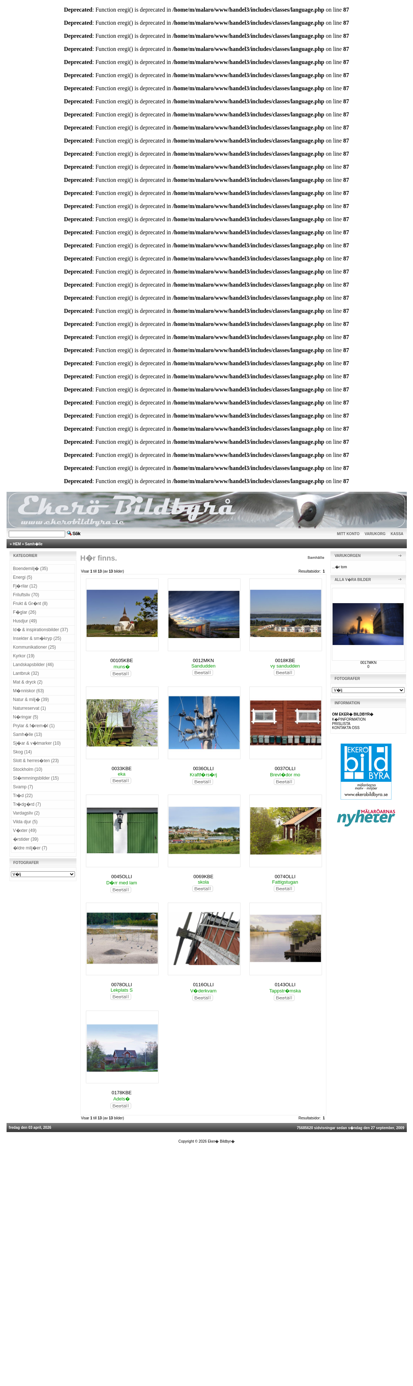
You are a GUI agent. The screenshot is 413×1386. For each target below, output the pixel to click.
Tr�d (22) (23, 795)
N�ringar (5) (25, 717)
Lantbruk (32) (26, 673)
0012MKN (203, 660)
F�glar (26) (24, 612)
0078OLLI (121, 984)
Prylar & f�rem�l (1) (34, 725)
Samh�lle (34, 544)
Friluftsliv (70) (26, 594)
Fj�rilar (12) (25, 586)
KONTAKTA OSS (346, 728)
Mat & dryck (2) (28, 682)
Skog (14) (22, 751)
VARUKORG (375, 534)
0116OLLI (203, 984)
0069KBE (203, 876)
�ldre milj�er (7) (30, 848)
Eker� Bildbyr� (221, 1141)
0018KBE (285, 660)
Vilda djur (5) (25, 821)
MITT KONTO (348, 534)
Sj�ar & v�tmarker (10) (37, 743)
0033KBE (122, 768)
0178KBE (122, 1092)
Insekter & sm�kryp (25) (37, 638)
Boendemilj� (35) (30, 568)
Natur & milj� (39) (31, 699)
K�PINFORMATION (349, 719)
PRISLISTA (341, 724)
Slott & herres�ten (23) (36, 760)
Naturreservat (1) (29, 708)
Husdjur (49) (25, 621)
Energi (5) (22, 577)
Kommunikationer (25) (34, 647)
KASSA (397, 534)
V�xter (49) (25, 830)
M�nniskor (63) (28, 690)
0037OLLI (285, 768)
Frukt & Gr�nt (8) (30, 603)
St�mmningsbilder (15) (36, 778)
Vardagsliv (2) (26, 813)
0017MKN (368, 663)
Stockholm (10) (28, 769)
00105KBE (121, 660)
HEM (17, 544)
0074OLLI (285, 876)
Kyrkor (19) (24, 655)
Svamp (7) (23, 786)
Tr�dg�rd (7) (27, 804)
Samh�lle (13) (27, 734)
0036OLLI (203, 768)
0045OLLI (121, 876)
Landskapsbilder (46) (33, 664)
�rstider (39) (26, 839)
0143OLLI (285, 984)
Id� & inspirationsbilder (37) (40, 629)
